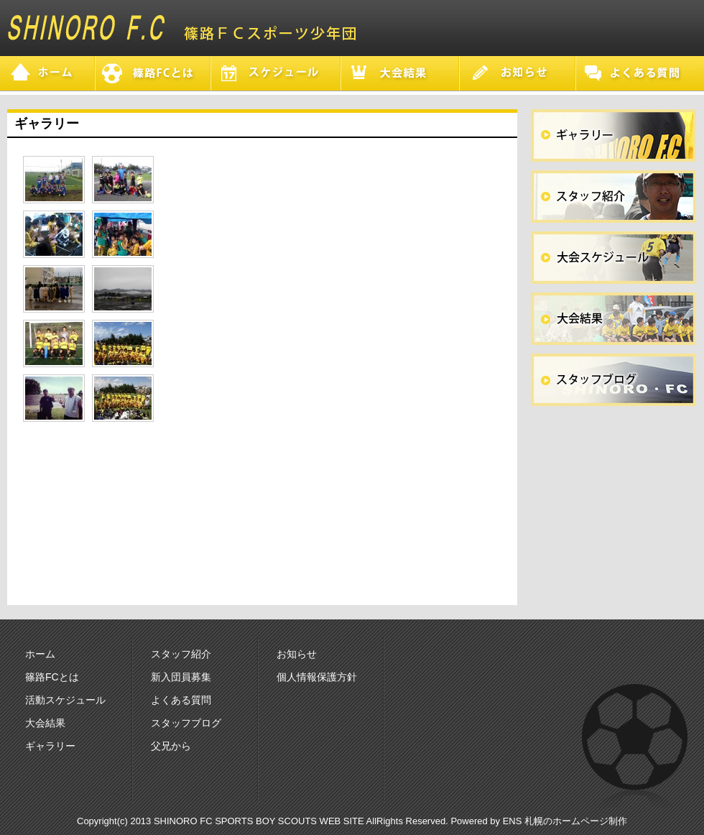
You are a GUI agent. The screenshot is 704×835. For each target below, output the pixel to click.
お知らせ (297, 654)
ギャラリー (50, 746)
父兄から (171, 746)
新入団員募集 (181, 677)
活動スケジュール (65, 700)
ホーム (40, 654)
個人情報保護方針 (317, 677)
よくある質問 (181, 700)
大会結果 (45, 723)
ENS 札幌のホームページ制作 (565, 821)
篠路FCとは (52, 677)
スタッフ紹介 (181, 654)
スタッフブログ (186, 723)
